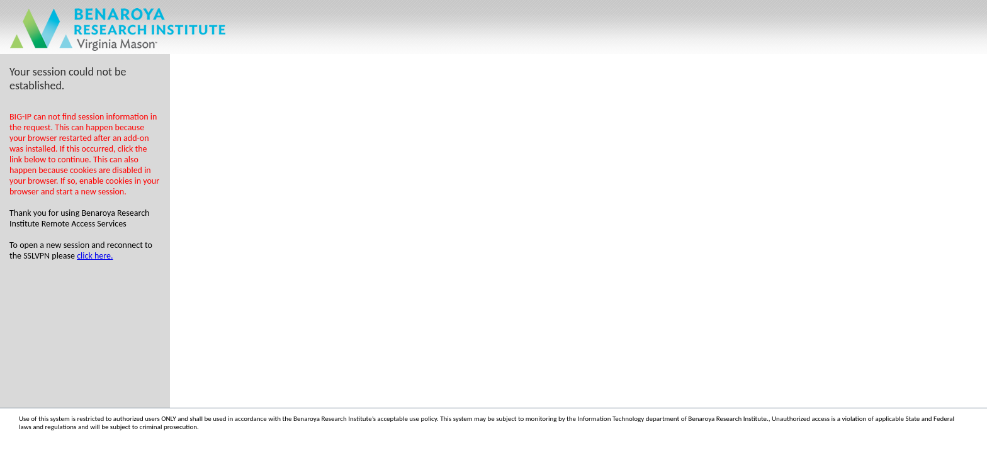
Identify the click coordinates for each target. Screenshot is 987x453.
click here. (95, 255)
